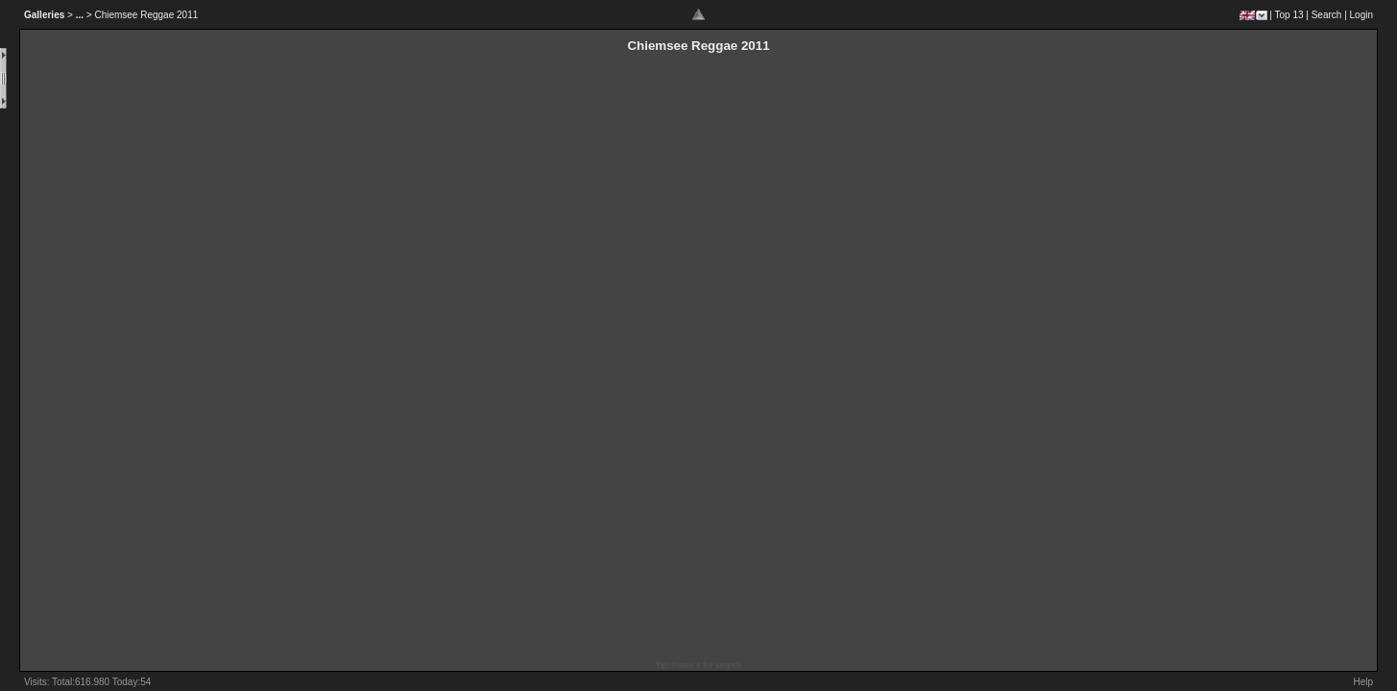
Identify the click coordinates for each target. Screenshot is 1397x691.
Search (1327, 15)
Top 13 (1289, 15)
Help (1363, 682)
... (80, 15)
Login (1361, 15)
